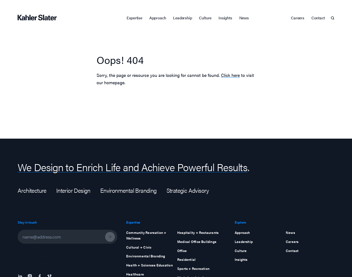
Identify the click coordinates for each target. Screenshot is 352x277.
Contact (318, 18)
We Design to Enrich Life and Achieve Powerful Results (133, 167)
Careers (297, 18)
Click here (230, 75)
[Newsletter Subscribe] (110, 237)
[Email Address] (67, 237)
